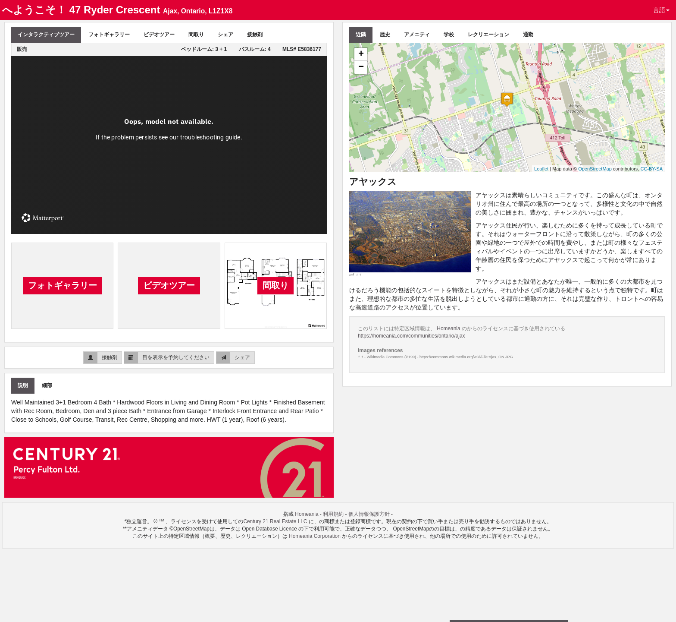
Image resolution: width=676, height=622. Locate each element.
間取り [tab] (196, 35)
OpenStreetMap (595, 168)
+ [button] (361, 54)
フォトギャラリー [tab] (109, 35)
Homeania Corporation (315, 536)
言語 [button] (661, 9)
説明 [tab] (23, 385)
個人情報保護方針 (369, 514)
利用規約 (333, 514)
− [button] (361, 67)
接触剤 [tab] (255, 35)
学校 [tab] (449, 35)
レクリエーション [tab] (488, 35)
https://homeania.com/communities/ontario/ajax (411, 336)
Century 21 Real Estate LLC (275, 521)
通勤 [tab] (528, 35)
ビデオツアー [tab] (159, 35)
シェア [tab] (225, 35)
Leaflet (541, 168)
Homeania (449, 328)
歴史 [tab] (385, 35)
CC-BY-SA (651, 168)
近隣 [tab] (361, 35)
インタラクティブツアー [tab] (46, 35)
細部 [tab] (47, 385)
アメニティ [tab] (417, 35)
